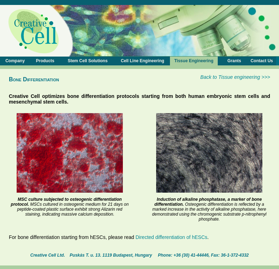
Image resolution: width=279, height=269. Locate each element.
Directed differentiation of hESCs (171, 237)
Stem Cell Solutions (88, 60)
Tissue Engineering (193, 60)
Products (45, 60)
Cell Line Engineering (142, 60)
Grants (234, 60)
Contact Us (262, 60)
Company (15, 60)
